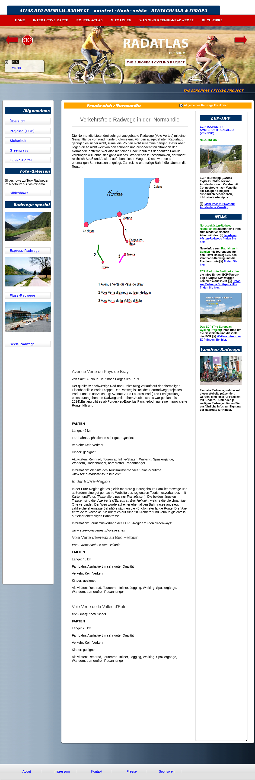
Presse (132, 771)
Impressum (62, 771)
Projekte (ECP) (22, 131)
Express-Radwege (25, 250)
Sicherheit (18, 141)
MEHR (16, 66)
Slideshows (19, 193)
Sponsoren (167, 771)
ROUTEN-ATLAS (89, 20)
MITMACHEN (121, 20)
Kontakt (96, 771)
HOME (20, 20)
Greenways (19, 150)
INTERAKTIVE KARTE (50, 20)
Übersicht (18, 121)
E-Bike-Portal (21, 160)
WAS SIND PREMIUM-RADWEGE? (167, 20)
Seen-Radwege (22, 344)
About (26, 771)
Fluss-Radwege (22, 295)
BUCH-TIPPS (212, 20)
